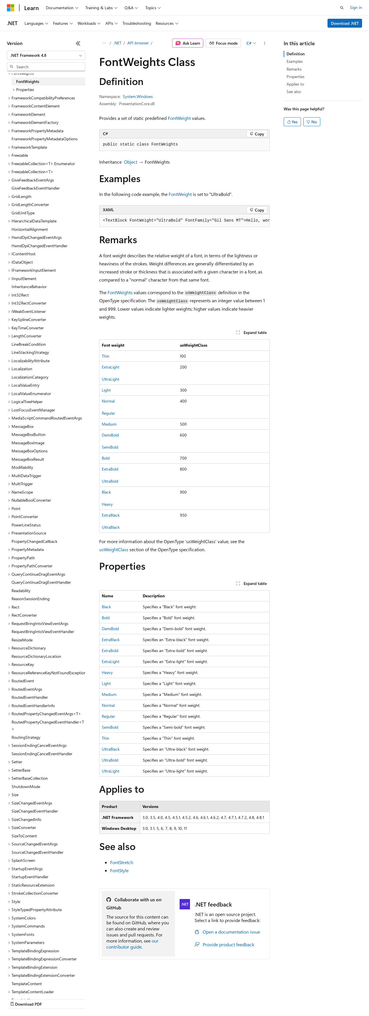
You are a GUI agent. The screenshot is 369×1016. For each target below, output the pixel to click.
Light (106, 390)
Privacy (126, 998)
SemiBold (110, 447)
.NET (117, 43)
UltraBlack (111, 527)
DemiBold (110, 435)
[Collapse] (78, 43)
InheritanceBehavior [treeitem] (29, 286)
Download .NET (345, 23)
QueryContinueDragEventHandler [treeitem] (41, 582)
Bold (106, 458)
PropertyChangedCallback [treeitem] (34, 541)
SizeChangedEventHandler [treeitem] (35, 811)
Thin (105, 356)
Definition (296, 53)
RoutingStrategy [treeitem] (26, 737)
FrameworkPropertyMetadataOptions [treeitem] (45, 138)
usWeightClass (113, 549)
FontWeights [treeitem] (27, 81)
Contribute (103, 998)
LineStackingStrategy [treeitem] (30, 352)
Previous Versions (52, 998)
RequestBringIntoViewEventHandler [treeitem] (43, 631)
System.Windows (138, 96)
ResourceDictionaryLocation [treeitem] (36, 656)
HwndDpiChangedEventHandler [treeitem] (39, 245)
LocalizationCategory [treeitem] (30, 377)
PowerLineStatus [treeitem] (26, 525)
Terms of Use (210, 998)
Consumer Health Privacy (165, 998)
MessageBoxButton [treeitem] (29, 434)
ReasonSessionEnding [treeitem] (31, 598)
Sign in (356, 7)
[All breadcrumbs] (104, 43)
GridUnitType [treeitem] (23, 213)
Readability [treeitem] (21, 590)
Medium (109, 424)
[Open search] (342, 8)
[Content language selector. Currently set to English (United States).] (33, 984)
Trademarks (239, 998)
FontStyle (119, 870)
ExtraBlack (111, 515)
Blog (78, 998)
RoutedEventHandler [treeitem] (30, 697)
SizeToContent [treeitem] (24, 836)
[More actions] (265, 43)
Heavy (107, 504)
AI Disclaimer (18, 998)
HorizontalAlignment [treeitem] (30, 229)
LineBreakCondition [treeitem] (29, 344)
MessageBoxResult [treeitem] (28, 459)
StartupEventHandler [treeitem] (30, 876)
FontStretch (121, 862)
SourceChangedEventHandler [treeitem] (37, 852)
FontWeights (120, 292)
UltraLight (110, 379)
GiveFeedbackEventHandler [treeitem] (36, 188)
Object (130, 162)
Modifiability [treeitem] (22, 467)
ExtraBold (110, 469)
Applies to (295, 84)
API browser (138, 43)
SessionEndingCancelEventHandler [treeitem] (42, 753)
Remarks (294, 69)
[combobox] (46, 55)
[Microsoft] (10, 8)
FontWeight (179, 118)
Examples (295, 61)
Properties (295, 76)
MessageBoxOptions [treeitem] (30, 451)
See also (294, 91)
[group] (184, 220)
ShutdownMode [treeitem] (26, 786)
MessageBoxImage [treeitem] (28, 442)
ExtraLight (110, 367)
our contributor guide (132, 944)
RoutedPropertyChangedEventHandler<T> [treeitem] (48, 725)
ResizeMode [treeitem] (22, 640)
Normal (108, 401)
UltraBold (110, 481)
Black (106, 492)
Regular (108, 413)
